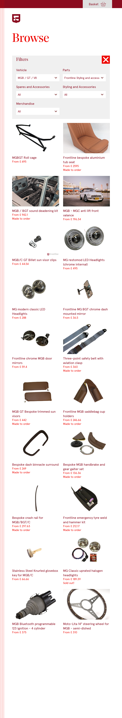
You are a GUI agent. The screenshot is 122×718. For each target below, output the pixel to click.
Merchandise (25, 104)
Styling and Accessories (79, 87)
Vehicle (21, 70)
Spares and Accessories (33, 87)
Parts (66, 70)
